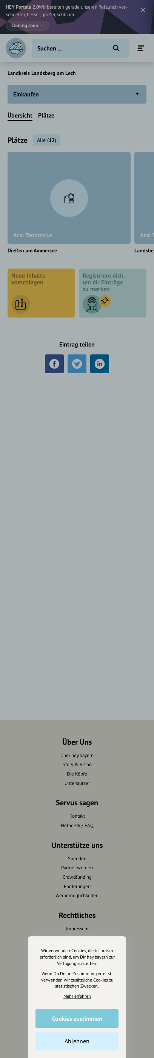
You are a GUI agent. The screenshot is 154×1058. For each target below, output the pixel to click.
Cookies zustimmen (77, 1018)
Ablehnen (77, 1041)
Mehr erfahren (77, 996)
